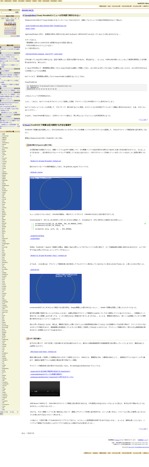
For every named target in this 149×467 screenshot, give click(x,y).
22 (11, 32)
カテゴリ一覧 (10, 131)
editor (33, 15)
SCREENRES (35, 239)
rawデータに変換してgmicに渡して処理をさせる (9, 109)
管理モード (87, 454)
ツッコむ (143, 120)
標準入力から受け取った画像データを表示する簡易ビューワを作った (10, 76)
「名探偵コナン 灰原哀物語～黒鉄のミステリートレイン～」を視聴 (10, 126)
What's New (8, 1)
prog (28, 15)
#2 (24, 126)
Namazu (117, 441)
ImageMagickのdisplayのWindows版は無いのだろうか (9, 103)
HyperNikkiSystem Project (142, 448)
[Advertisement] (112, 460)
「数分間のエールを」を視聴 (8, 112)
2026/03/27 (17, 73)
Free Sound (46, 1)
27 (8, 33)
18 (5, 32)
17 (15, 30)
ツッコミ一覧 (137, 6)
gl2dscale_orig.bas (37, 173)
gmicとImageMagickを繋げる (8, 106)
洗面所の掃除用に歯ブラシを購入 (10, 96)
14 (10, 30)
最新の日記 (103, 6)
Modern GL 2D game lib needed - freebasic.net (46, 162)
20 (8, 32)
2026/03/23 (17, 114)
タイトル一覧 (116, 6)
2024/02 (10, 23)
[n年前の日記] (40, 10)
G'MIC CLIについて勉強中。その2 (10, 94)
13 (8, 30)
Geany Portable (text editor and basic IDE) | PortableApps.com (46, 26)
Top (2, 1)
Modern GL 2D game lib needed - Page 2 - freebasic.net (49, 256)
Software (28, 1)
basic (28, 126)
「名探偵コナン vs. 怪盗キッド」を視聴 (9, 66)
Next (14, 23)
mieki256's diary (143, 3)
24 (15, 32)
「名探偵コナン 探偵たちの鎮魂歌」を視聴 (9, 85)
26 (6, 33)
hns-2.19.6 (131, 448)
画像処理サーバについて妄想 (8, 59)
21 (10, 32)
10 (15, 28)
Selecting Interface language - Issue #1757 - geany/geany (44, 54)
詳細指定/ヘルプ (143, 441)
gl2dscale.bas (35, 270)
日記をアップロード (6, 98)
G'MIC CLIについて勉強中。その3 (10, 90)
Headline (95, 454)
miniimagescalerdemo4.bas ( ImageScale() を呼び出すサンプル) (52, 378)
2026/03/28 (17, 69)
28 (10, 33)
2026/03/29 (17, 53)
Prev (5, 23)
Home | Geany (30, 28)
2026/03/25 (17, 92)
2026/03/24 (17, 100)
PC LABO (21, 1)
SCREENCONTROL (37, 237)
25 (5, 33)
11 (5, 30)
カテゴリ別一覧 (126, 6)
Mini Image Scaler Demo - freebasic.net (43, 352)
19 (6, 32)
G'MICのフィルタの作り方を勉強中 (9, 50)
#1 (24, 15)
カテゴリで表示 (15, 36)
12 (6, 30)
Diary (60, 1)
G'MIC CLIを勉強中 (5, 116)
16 (13, 30)
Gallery (35, 1)
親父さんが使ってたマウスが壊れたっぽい (10, 62)
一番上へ (145, 454)
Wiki (40, 1)
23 (13, 32)
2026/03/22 (17, 118)
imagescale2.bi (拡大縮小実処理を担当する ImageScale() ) (50, 372)
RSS (109, 6)
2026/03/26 (17, 88)
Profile (15, 1)
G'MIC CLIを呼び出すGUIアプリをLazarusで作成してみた (9, 56)
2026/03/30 (17, 47)
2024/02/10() (28, 10)
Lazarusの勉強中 (4, 71)
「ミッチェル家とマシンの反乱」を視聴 (10, 81)
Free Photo (54, 1)
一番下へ (145, 6)
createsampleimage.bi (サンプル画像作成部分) (46, 375)
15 (11, 30)
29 (11, 33)
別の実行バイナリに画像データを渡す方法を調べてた (10, 121)
